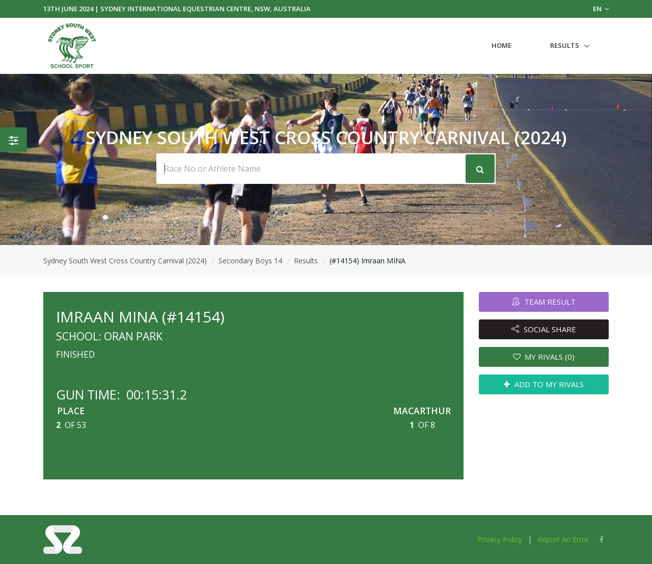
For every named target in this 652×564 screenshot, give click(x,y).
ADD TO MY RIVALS (544, 384)
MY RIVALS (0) (544, 357)
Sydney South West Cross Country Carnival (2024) (125, 260)
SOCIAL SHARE (543, 329)
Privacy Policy (499, 539)
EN (601, 8)
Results (564, 45)
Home (501, 45)
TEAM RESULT (544, 302)
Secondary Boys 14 (250, 260)
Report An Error (563, 539)
